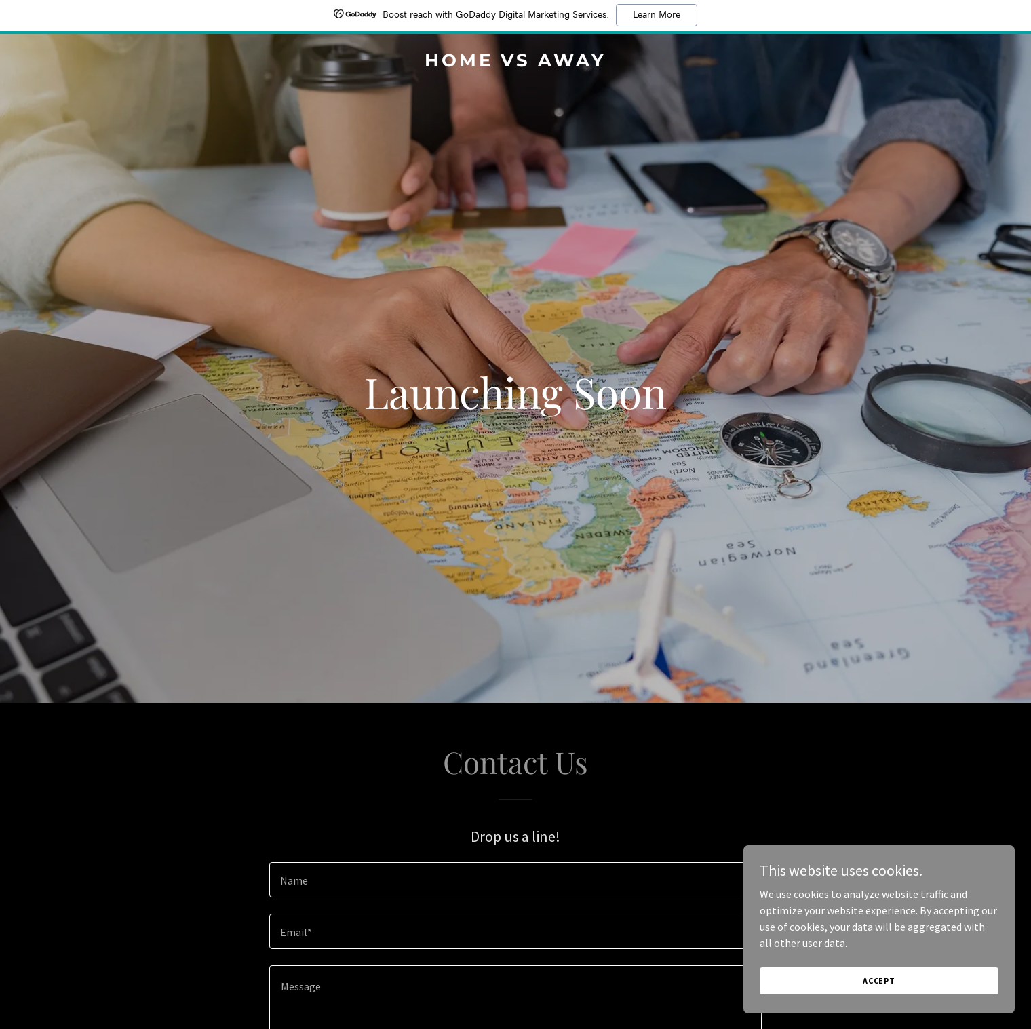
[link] (515, 62)
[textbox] (515, 879)
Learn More (656, 15)
